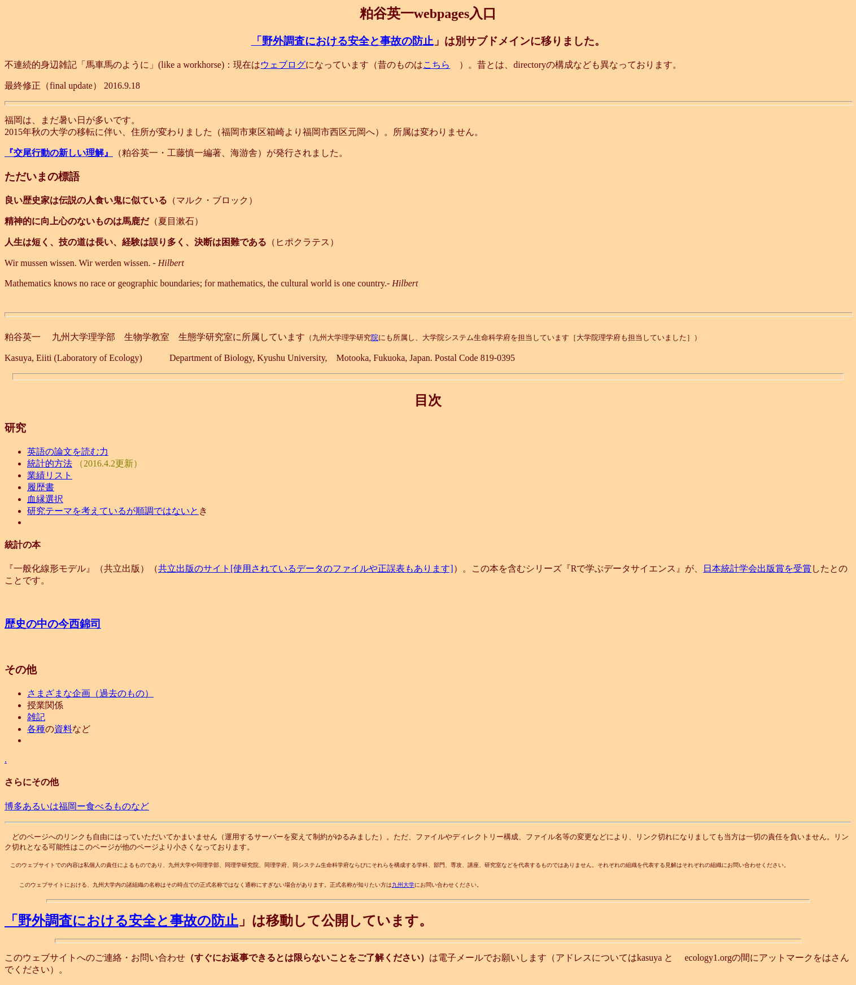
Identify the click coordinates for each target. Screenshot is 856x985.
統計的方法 (49, 463)
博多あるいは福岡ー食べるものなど (77, 806)
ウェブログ (282, 64)
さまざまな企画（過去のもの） (90, 693)
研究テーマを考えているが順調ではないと (113, 511)
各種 (36, 729)
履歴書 (40, 487)
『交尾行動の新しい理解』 (59, 153)
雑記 (36, 717)
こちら (436, 64)
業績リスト (49, 475)
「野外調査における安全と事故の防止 (342, 41)
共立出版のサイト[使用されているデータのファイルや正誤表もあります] (305, 568)
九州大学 (403, 885)
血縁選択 (45, 499)
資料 (63, 729)
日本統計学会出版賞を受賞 (757, 568)
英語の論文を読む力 (67, 451)
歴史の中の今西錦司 (53, 624)
